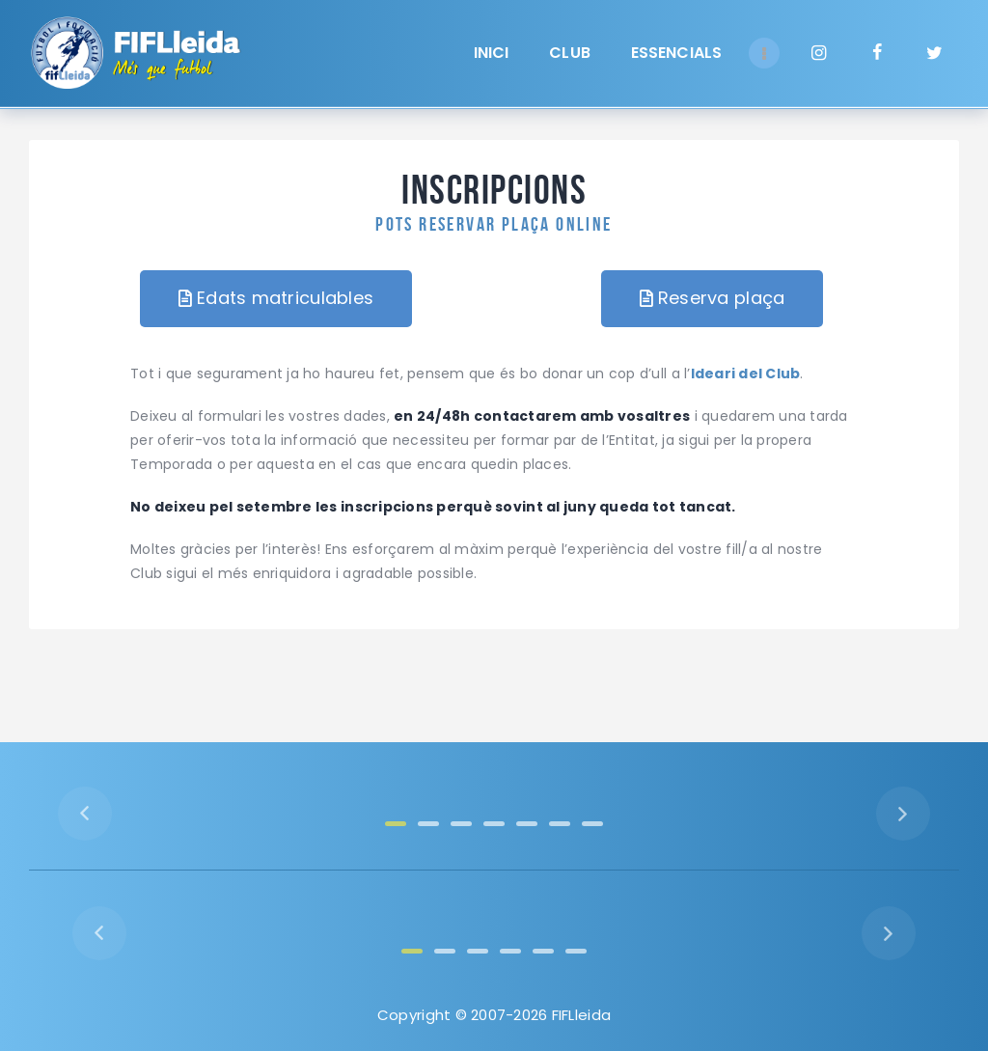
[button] (276, 298)
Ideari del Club (746, 373)
